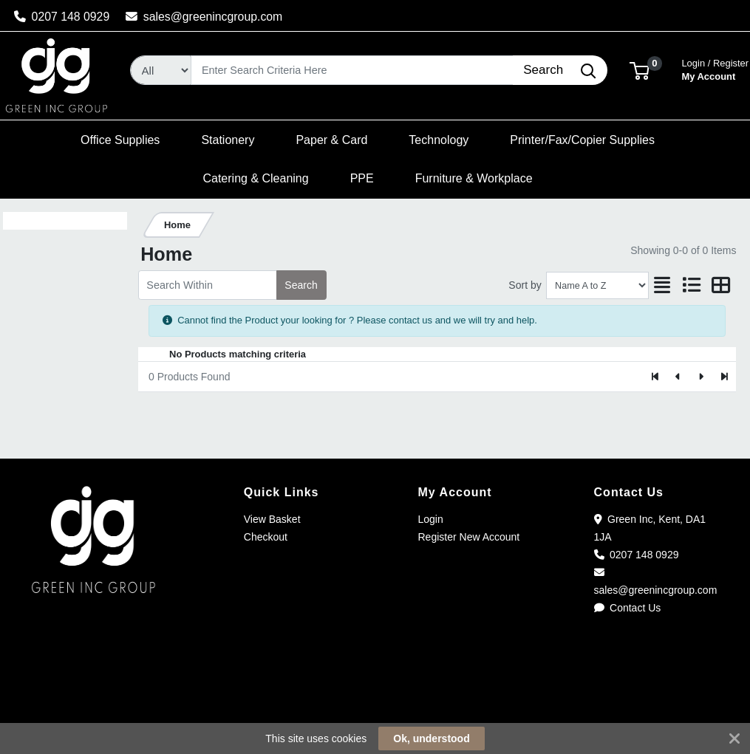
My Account (715, 68)
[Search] (352, 70)
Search (300, 285)
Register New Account (469, 537)
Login (430, 519)
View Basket (272, 519)
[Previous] (678, 376)
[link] (375, 702)
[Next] (700, 376)
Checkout (265, 537)
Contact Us (627, 608)
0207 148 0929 (62, 16)
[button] (640, 69)
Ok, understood (431, 738)
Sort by (524, 285)
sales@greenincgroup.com (204, 16)
